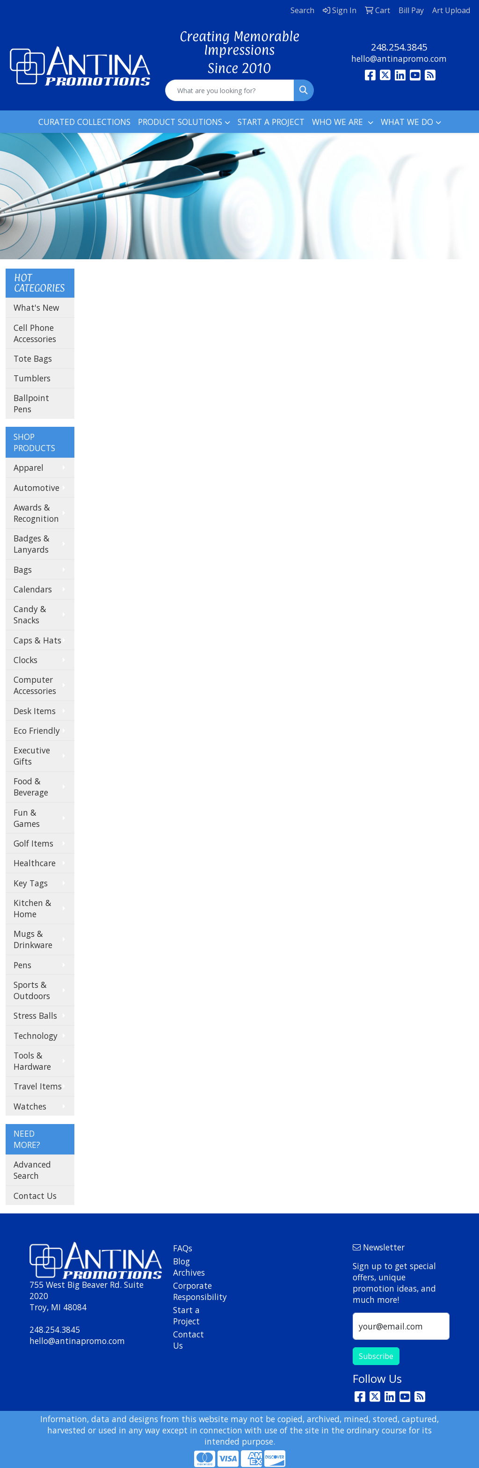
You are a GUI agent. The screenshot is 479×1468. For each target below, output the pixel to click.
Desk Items (35, 710)
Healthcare (35, 863)
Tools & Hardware (32, 1061)
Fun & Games (27, 818)
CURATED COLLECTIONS (84, 121)
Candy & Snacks (30, 614)
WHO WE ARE (338, 121)
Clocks (25, 659)
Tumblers (32, 378)
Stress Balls (35, 1015)
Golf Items (33, 843)
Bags (23, 569)
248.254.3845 (399, 47)
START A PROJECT (271, 121)
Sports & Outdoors (32, 990)
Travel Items (38, 1086)
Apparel (29, 467)
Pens (22, 965)
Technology (36, 1035)
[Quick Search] (229, 90)
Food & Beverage (31, 786)
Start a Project (186, 1315)
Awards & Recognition (36, 513)
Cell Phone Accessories (35, 333)
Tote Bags (33, 358)
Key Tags (31, 883)
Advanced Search (32, 1170)
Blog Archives (189, 1267)
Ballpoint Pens (31, 403)
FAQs (182, 1248)
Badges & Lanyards (32, 544)
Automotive (36, 487)
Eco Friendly (37, 730)
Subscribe (376, 1356)
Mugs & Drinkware (33, 939)
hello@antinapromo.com (399, 58)
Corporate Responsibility (190, 1291)
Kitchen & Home (32, 908)
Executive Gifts (32, 756)
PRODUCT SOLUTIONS (180, 121)
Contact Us (35, 1195)
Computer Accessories (35, 685)
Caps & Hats (37, 640)
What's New (36, 307)
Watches (30, 1106)
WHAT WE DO (407, 121)
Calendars (33, 589)
